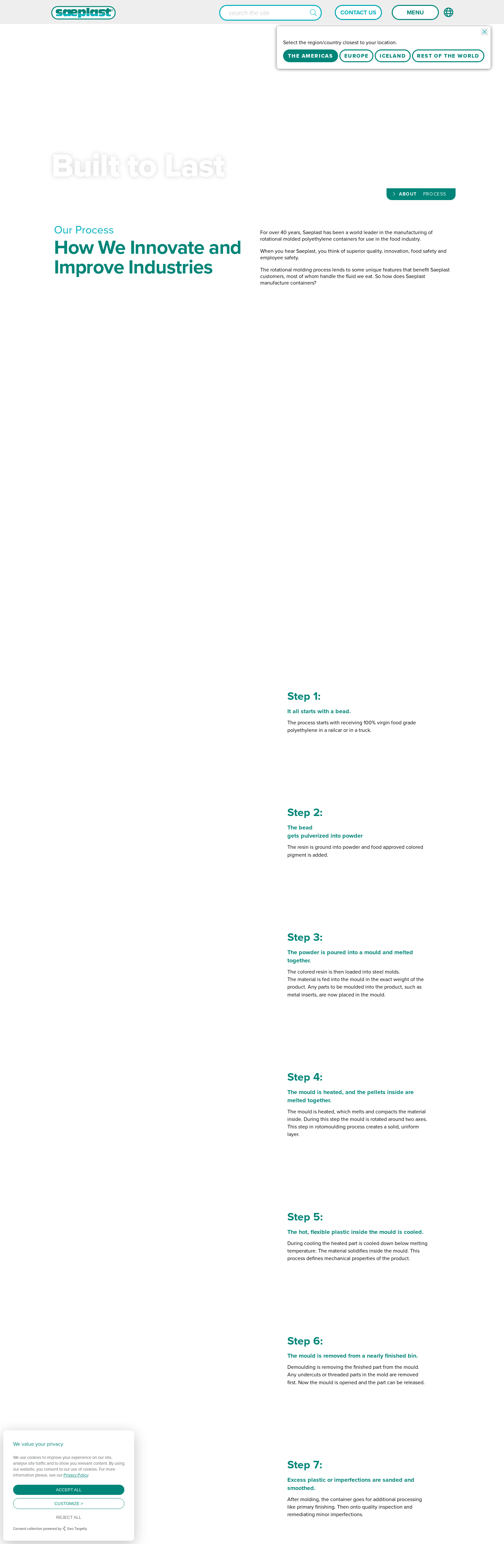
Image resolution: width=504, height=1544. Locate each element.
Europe (356, 56)
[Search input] (270, 13)
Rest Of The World (448, 56)
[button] (313, 13)
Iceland (393, 56)
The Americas (310, 56)
